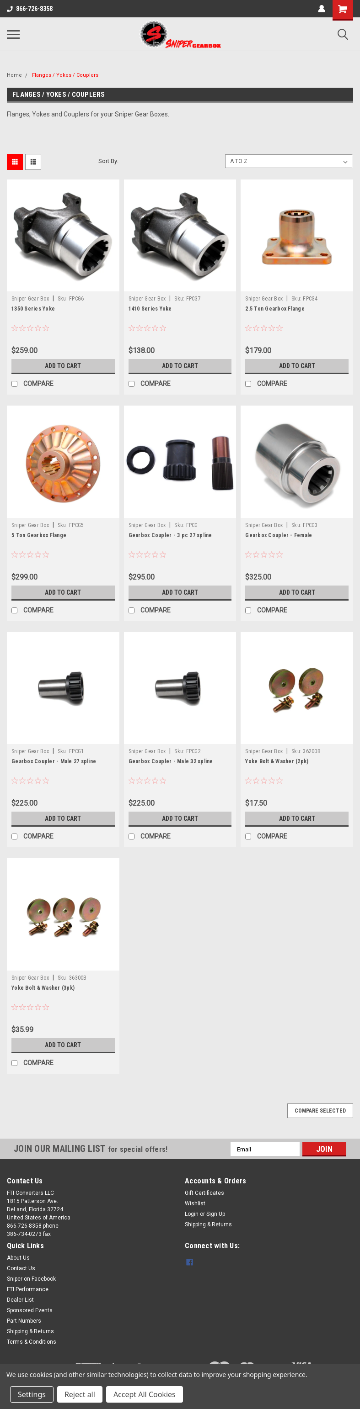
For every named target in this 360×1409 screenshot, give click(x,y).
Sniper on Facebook (31, 1279)
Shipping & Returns (208, 1224)
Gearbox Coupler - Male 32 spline (171, 761)
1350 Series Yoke (33, 309)
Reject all (79, 1394)
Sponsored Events (30, 1310)
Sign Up (215, 1214)
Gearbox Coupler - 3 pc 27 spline (170, 535)
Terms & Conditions (31, 1342)
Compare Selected (320, 1111)
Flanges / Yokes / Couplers (65, 75)
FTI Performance (27, 1289)
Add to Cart (63, 365)
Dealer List (20, 1300)
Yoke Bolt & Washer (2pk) (276, 761)
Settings (32, 1394)
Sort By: (108, 161)
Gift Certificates (204, 1193)
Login (192, 1214)
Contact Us (21, 1268)
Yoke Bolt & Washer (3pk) (43, 988)
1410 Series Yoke (150, 309)
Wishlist (195, 1203)
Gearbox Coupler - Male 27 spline (53, 761)
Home (14, 75)
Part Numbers (24, 1321)
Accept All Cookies (144, 1394)
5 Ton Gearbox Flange (38, 535)
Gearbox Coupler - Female (278, 535)
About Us (18, 1258)
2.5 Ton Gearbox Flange (275, 309)
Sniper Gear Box (30, 299)
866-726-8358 (30, 8)
